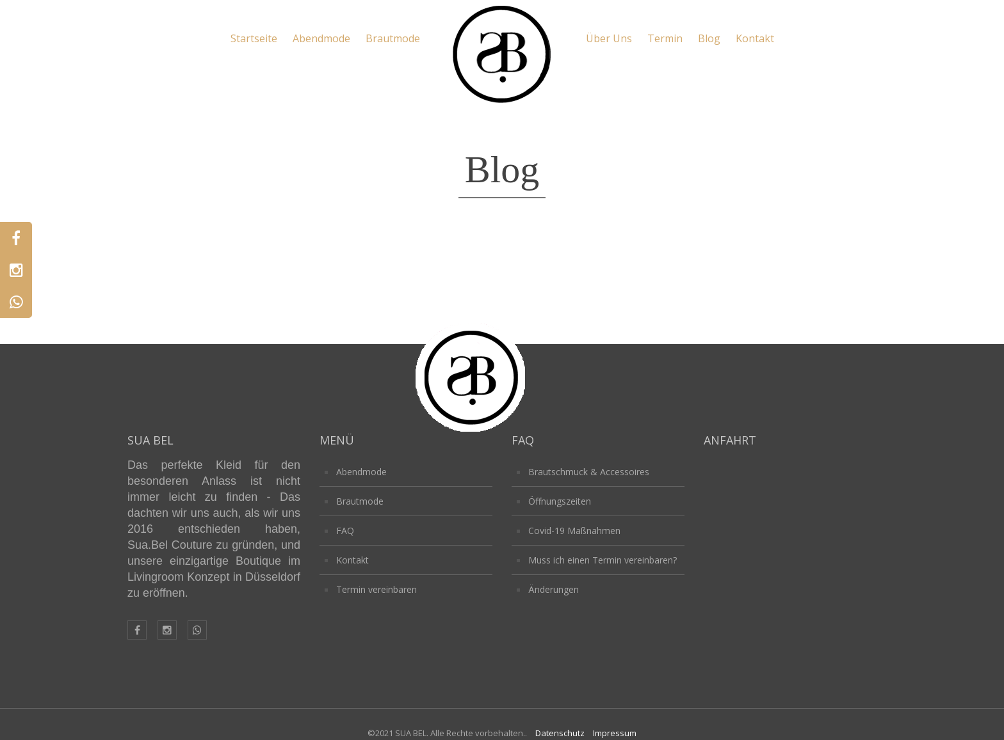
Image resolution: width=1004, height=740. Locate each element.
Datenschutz (560, 733)
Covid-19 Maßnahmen (574, 530)
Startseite (254, 38)
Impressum (614, 733)
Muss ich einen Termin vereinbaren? (602, 560)
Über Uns (609, 38)
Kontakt (755, 38)
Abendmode (321, 38)
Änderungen (553, 589)
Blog (709, 38)
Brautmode (393, 38)
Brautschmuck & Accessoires (588, 472)
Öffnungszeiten (559, 501)
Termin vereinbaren (376, 589)
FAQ (345, 530)
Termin (665, 38)
